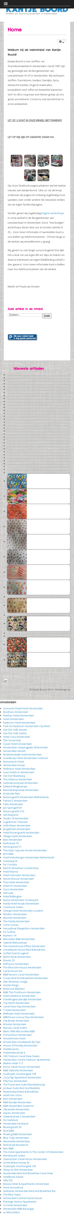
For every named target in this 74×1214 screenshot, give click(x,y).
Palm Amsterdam (13, 804)
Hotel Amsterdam (13, 719)
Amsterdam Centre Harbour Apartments (26, 1059)
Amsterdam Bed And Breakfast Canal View (28, 1173)
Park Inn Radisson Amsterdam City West (26, 726)
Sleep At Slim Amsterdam (18, 1169)
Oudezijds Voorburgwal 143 (19, 1166)
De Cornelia (10, 864)
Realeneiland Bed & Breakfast (20, 1091)
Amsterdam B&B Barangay (18, 1208)
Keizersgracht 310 (13, 811)
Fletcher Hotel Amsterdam (18, 715)
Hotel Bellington (12, 896)
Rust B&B (8, 1130)
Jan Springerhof (12, 807)
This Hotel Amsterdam (16, 882)
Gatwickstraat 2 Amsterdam (19, 1116)
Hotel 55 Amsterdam (15, 886)
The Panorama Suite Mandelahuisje (24, 1084)
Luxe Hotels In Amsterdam (18, 772)
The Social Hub (12, 740)
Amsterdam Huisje (14, 765)
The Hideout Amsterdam (17, 779)
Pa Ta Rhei (9, 932)
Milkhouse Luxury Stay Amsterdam (23, 1017)
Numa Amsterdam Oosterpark (20, 900)
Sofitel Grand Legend (15, 953)
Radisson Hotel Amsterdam (19, 722)
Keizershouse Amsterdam (18, 878)
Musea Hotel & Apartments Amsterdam (26, 1184)
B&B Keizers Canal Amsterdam (21, 974)
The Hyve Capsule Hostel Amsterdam (25, 850)
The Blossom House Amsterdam (22, 967)
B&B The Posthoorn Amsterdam (22, 992)
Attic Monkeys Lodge (15, 981)
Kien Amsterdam (12, 1098)
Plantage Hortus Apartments (20, 1201)
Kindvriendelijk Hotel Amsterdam (22, 754)
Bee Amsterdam (12, 839)
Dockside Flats (11, 793)
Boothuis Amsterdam (15, 712)
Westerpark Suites (14, 1155)
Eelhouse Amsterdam (16, 964)
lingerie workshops (52, 213)
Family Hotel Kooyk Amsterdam (21, 903)
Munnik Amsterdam (14, 917)
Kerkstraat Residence (15, 1145)
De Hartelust (10, 1120)
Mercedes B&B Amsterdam (19, 939)
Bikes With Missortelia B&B (19, 1031)
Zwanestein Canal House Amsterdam (25, 1159)
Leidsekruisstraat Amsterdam (20, 783)
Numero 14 (9, 935)
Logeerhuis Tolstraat (15, 822)
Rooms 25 (9, 960)
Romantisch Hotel (13, 761)
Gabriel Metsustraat (15, 942)
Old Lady (8, 893)
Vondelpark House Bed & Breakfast (24, 949)
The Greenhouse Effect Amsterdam (24, 946)
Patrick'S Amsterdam (15, 800)
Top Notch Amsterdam (16, 1003)
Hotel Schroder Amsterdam (19, 875)
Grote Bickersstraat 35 (16, 1162)
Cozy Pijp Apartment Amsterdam (22, 1077)
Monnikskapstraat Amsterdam (21, 790)
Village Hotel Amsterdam (17, 836)
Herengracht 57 (12, 846)
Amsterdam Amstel (14, 751)
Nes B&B (8, 1148)
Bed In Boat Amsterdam (17, 957)
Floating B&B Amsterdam (17, 1134)
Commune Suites (13, 907)
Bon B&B (8, 854)
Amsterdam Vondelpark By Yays (21, 1042)
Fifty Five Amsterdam (15, 1081)
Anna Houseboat (13, 1187)
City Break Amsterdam (16, 1020)
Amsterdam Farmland (15, 1123)
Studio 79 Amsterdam (15, 818)
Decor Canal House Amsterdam (21, 1067)
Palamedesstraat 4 (14, 1052)
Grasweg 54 (10, 861)
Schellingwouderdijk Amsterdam (22, 999)
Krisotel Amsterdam (14, 1024)
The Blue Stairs (12, 1194)
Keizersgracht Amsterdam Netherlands (26, 797)
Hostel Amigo (11, 985)
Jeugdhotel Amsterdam (16, 829)
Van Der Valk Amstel (15, 729)
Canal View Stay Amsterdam (19, 1006)
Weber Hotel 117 (13, 1063)
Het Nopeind (10, 815)
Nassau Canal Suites (15, 1027)
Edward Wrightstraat (15, 786)
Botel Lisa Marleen (14, 988)
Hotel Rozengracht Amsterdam (21, 832)
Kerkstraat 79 (11, 843)
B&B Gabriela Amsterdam (18, 1070)
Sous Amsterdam (13, 889)
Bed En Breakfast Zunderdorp (21, 868)
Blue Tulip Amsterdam (16, 1137)
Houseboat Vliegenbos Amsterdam (24, 928)
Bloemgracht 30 (12, 1127)
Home (15, 30)
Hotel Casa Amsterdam (16, 736)
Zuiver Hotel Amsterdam (17, 744)
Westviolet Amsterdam (16, 1141)
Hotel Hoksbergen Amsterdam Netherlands (28, 857)
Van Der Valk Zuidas (15, 733)
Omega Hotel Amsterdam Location (23, 910)
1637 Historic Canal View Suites (21, 1056)
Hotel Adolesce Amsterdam (19, 996)
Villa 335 (8, 1180)
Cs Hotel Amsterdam (15, 1205)
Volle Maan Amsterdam (16, 825)
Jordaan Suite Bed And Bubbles (21, 1088)
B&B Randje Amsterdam (17, 1102)
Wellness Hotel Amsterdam (19, 768)
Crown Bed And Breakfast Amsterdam (25, 978)
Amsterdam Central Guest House (22, 1198)
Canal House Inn (12, 971)
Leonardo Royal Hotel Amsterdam (23, 708)
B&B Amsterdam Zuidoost (18, 1106)
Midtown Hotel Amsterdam (19, 1013)
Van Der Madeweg (14, 776)
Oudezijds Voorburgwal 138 (19, 1074)
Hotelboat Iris (11, 1049)
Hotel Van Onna (12, 1095)
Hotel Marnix (10, 871)
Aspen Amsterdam (14, 1113)
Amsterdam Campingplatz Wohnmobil (25, 747)
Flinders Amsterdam (15, 914)
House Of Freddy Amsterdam (20, 1045)
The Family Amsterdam (16, 921)
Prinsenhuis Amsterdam (17, 1035)
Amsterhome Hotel (14, 1038)
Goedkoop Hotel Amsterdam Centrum (25, 758)
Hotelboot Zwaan (13, 1177)
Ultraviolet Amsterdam (16, 1109)
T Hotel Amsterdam (14, 1010)
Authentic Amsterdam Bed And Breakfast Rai (29, 1191)
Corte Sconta (10, 925)
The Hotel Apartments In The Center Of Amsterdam (33, 1152)
